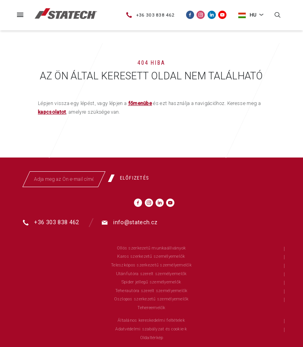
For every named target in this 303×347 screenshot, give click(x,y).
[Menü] (20, 15)
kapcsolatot (52, 112)
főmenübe (140, 103)
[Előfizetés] (131, 178)
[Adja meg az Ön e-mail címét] (64, 179)
